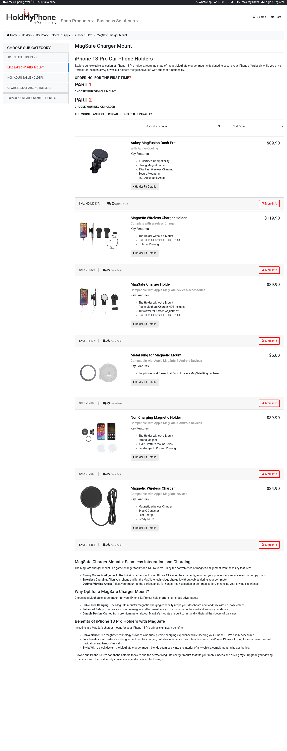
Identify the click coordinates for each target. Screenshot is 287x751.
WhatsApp (204, 2)
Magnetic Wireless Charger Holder (159, 218)
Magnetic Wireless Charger (153, 488)
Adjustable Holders (22, 57)
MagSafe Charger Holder (151, 284)
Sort (220, 126)
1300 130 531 (224, 2)
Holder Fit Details (144, 186)
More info (269, 203)
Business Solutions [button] (116, 20)
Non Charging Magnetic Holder (156, 417)
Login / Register (272, 2)
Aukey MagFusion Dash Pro (153, 143)
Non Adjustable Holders (25, 77)
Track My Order (248, 2)
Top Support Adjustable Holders (31, 98)
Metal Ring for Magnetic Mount (156, 355)
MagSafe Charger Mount (25, 67)
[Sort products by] (257, 126)
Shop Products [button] (75, 20)
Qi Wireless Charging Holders (29, 87)
